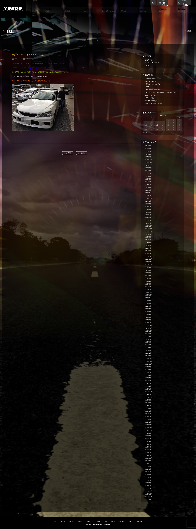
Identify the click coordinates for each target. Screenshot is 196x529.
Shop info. (121, 521)
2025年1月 (148, 190)
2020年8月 (148, 336)
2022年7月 (148, 273)
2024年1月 (148, 223)
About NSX (80, 521)
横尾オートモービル (13, 9)
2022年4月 (148, 281)
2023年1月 (148, 256)
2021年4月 (148, 314)
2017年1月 (148, 455)
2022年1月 (148, 289)
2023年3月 (148, 251)
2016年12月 (148, 458)
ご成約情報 (28, 58)
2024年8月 (148, 204)
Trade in (98, 521)
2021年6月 (148, 309)
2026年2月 (148, 154)
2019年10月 (148, 364)
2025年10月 (148, 165)
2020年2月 (148, 353)
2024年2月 (148, 220)
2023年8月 (148, 237)
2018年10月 (148, 397)
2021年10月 (148, 298)
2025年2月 (148, 187)
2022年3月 (148, 284)
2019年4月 (148, 381)
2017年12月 (148, 425)
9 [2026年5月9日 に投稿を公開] (173, 122)
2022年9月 (148, 267)
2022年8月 (148, 270)
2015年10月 (148, 496)
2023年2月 (148, 253)
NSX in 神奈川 (150, 81)
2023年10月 (148, 231)
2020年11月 (148, 328)
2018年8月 (148, 403)
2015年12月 (148, 491)
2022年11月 (148, 262)
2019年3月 (148, 383)
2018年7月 (148, 405)
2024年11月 (148, 195)
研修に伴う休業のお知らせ (153, 103)
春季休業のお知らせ (151, 101)
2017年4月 (148, 447)
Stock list (63, 521)
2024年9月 (148, 201)
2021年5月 (148, 311)
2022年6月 (148, 276)
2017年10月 (148, 430)
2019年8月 (148, 369)
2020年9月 (148, 333)
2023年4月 (148, 248)
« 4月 (145, 132)
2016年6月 (148, 474)
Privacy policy (139, 521)
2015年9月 (148, 499)
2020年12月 (148, 325)
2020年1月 (148, 356)
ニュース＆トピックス (152, 62)
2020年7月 (148, 339)
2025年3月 (148, 184)
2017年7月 (148, 438)
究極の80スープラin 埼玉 (153, 89)
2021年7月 (148, 306)
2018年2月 (148, 419)
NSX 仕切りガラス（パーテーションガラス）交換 (160, 92)
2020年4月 (148, 347)
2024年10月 (148, 198)
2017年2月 (148, 452)
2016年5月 (148, 477)
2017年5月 (148, 444)
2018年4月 (148, 414)
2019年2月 (148, 386)
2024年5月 (148, 212)
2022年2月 (148, 286)
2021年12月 (148, 292)
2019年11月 (148, 361)
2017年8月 (148, 436)
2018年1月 (148, 422)
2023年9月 (148, 234)
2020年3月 (148, 350)
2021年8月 (148, 303)
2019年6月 (148, 375)
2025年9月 (148, 168)
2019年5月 (148, 378)
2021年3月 (148, 317)
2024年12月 (148, 193)
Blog (106, 521)
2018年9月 (148, 400)
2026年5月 (148, 146)
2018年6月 (148, 408)
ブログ (147, 65)
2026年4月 (148, 148)
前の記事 (67, 153)
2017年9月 (148, 433)
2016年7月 (148, 472)
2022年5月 (148, 278)
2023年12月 (148, 226)
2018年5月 (148, 411)
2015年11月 (148, 494)
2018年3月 (148, 416)
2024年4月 (148, 215)
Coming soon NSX (150, 78)
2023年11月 (148, 229)
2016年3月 (148, 483)
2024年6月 (148, 209)
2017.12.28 (18, 58)
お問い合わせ (153, 3)
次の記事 (81, 153)
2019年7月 (148, 372)
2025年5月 (148, 179)
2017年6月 (148, 441)
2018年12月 (148, 391)
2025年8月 (148, 171)
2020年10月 (148, 331)
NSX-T (147, 87)
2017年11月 (148, 427)
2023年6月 (148, 242)
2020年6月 (148, 342)
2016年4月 (148, 480)
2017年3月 (148, 449)
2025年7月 (148, 173)
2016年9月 (148, 466)
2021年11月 (148, 295)
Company (113, 521)
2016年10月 (148, 463)
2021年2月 (148, 320)
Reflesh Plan (89, 521)
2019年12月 (148, 358)
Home (55, 521)
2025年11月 (148, 162)
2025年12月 (148, 159)
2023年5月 (148, 245)
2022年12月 (148, 259)
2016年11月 (148, 461)
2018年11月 (148, 394)
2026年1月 (148, 157)
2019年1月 (148, 389)
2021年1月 (148, 322)
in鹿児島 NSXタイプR (152, 84)
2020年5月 (148, 344)
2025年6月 (148, 176)
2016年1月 (148, 488)
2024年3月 (148, 218)
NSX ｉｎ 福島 (150, 95)
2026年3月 (148, 151)
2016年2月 (148, 485)
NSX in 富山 (149, 98)
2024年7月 (148, 206)
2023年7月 (148, 240)
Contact (130, 521)
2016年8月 (148, 469)
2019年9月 (148, 367)
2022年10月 (148, 264)
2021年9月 (148, 300)
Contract (71, 521)
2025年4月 (148, 181)
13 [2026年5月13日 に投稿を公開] (157, 125)
